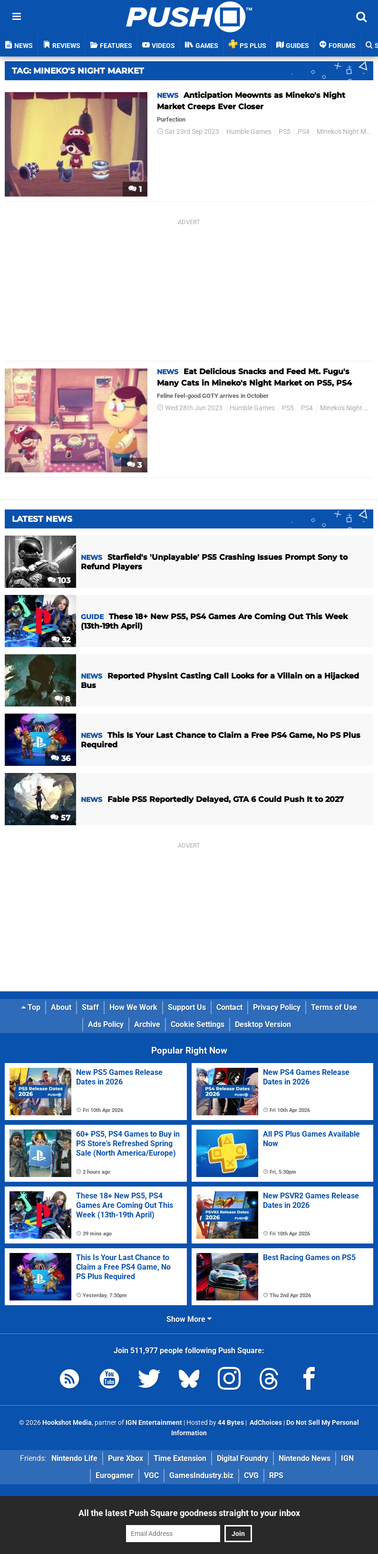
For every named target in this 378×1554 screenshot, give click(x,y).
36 (60, 758)
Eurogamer (115, 1475)
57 (60, 817)
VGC (151, 1475)
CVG (251, 1475)
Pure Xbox (125, 1458)
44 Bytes (231, 1423)
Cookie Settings (197, 1024)
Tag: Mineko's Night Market (78, 70)
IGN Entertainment (154, 1423)
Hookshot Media (67, 1423)
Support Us (187, 1007)
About (61, 1007)
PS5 (285, 132)
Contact (229, 1007)
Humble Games (248, 132)
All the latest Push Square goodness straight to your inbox (189, 1513)
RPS (276, 1475)
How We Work (133, 1007)
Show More (189, 1319)
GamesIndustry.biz (201, 1475)
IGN (347, 1458)
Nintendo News (304, 1458)
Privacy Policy (276, 1007)
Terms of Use (334, 1007)
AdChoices (265, 1423)
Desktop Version (263, 1024)
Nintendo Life (74, 1458)
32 (60, 639)
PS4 (304, 132)
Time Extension (180, 1458)
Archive (147, 1024)
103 (59, 580)
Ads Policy (106, 1024)
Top (30, 1007)
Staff (90, 1007)
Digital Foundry (242, 1458)
